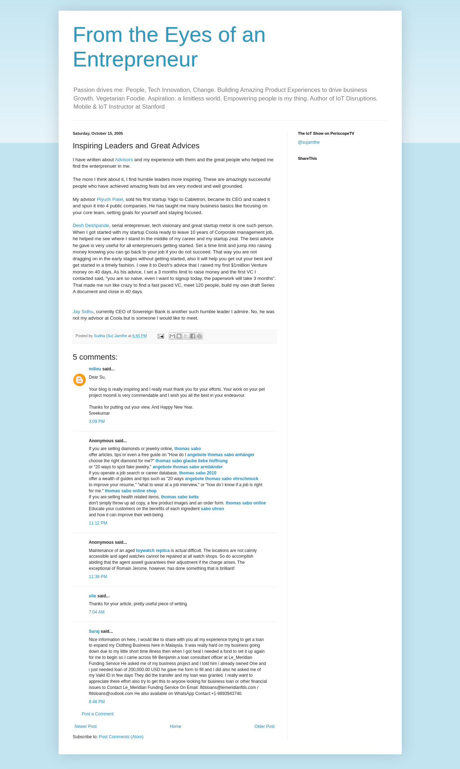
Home (175, 726)
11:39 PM (98, 576)
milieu (95, 368)
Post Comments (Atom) (121, 736)
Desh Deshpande (91, 225)
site (93, 595)
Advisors (124, 159)
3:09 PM (97, 421)
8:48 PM (97, 701)
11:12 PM (98, 523)
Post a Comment (98, 713)
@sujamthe (309, 142)
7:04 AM (97, 612)
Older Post (264, 726)
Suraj (94, 631)
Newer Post (86, 726)
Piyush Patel (110, 199)
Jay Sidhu (83, 311)
